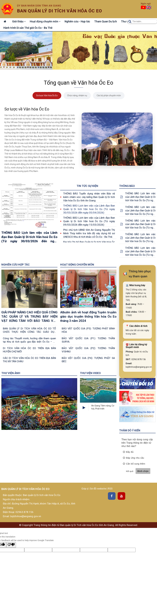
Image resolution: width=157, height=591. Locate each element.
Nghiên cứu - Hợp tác (79, 21)
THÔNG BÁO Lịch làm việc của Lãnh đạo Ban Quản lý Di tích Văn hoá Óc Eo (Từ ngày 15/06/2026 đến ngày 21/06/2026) (140, 197)
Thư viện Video (90, 373)
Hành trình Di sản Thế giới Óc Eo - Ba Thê (28, 28)
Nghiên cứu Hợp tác (15, 264)
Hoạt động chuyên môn (46, 21)
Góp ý (85, 488)
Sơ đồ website (98, 488)
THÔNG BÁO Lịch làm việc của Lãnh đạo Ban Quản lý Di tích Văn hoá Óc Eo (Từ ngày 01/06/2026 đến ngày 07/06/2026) (140, 211)
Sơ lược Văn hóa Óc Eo (47, 96)
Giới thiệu (20, 21)
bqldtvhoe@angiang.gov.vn (25, 516)
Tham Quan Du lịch (108, 21)
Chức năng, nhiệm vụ (77, 96)
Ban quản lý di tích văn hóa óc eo (59, 10)
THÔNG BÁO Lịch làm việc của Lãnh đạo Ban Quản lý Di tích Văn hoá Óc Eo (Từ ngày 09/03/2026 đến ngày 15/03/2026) (89, 221)
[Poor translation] (11, 545)
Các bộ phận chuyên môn (109, 96)
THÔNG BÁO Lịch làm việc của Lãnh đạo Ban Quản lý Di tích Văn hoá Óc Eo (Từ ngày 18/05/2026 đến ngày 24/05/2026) (140, 238)
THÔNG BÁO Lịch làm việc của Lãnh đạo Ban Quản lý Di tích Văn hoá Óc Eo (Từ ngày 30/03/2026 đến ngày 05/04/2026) (89, 209)
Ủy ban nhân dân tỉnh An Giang (39, 5)
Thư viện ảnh (10, 373)
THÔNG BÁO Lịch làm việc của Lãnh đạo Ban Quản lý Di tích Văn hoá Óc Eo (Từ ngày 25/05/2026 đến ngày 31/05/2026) (140, 224)
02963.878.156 (24, 512)
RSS (110, 488)
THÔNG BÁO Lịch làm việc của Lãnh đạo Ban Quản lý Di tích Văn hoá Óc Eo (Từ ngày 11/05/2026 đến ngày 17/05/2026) (140, 252)
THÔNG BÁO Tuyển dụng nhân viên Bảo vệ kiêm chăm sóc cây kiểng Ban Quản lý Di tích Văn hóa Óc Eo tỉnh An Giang (89, 197)
